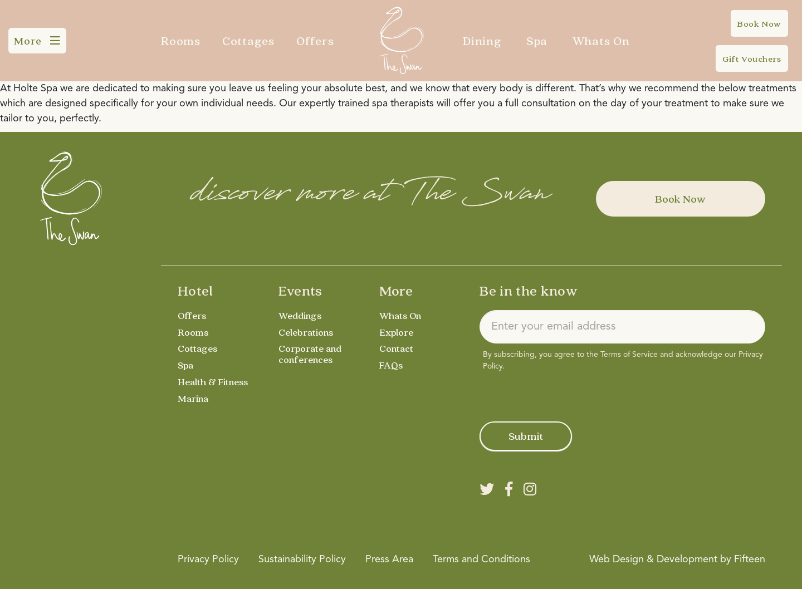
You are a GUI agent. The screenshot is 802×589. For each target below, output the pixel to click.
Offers (315, 40)
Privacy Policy (208, 559)
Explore (396, 332)
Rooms (180, 40)
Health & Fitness (213, 381)
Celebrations (306, 332)
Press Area (389, 559)
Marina (193, 398)
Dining (482, 40)
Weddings (300, 315)
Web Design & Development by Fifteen (677, 559)
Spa (536, 40)
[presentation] (564, 394)
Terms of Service (629, 355)
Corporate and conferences (310, 353)
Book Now (680, 198)
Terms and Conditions (481, 559)
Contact (396, 348)
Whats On (601, 40)
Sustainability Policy (302, 559)
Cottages (248, 40)
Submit (525, 436)
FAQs (391, 365)
